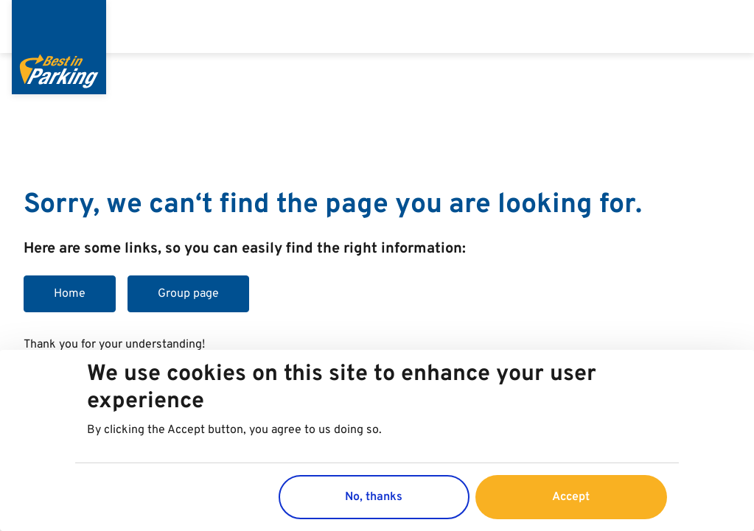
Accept (571, 497)
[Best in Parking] (59, 47)
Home (69, 293)
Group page (188, 293)
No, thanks (373, 497)
